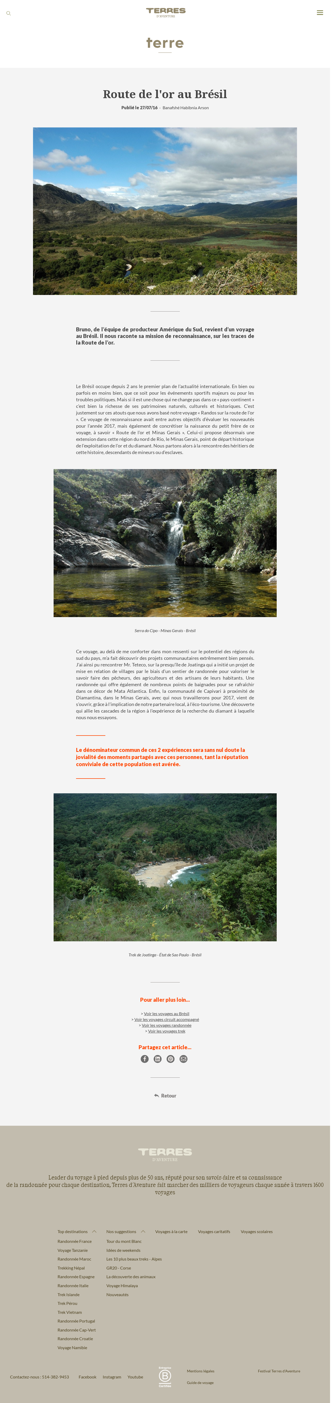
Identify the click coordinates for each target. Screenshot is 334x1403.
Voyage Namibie (72, 1347)
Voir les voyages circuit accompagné (166, 1019)
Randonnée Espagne (76, 1276)
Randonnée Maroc (74, 1258)
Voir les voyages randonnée (166, 1025)
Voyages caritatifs (214, 1231)
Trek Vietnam (70, 1312)
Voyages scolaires (257, 1231)
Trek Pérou (67, 1303)
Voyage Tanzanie (73, 1250)
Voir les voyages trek (166, 1030)
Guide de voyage (200, 1382)
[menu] (320, 13)
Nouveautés (117, 1294)
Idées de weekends (123, 1250)
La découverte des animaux (131, 1276)
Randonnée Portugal (76, 1320)
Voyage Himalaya (122, 1285)
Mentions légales (200, 1371)
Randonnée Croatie (75, 1338)
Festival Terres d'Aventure (279, 1371)
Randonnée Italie (73, 1285)
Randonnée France (75, 1241)
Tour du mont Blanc (124, 1241)
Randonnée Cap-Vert (77, 1329)
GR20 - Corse (118, 1267)
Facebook (87, 1376)
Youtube (135, 1376)
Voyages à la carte (171, 1231)
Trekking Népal (71, 1267)
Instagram (112, 1376)
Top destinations (73, 1231)
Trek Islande (68, 1294)
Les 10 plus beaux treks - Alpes (134, 1258)
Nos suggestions (121, 1231)
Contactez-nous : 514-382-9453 (39, 1376)
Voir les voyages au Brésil (166, 1013)
